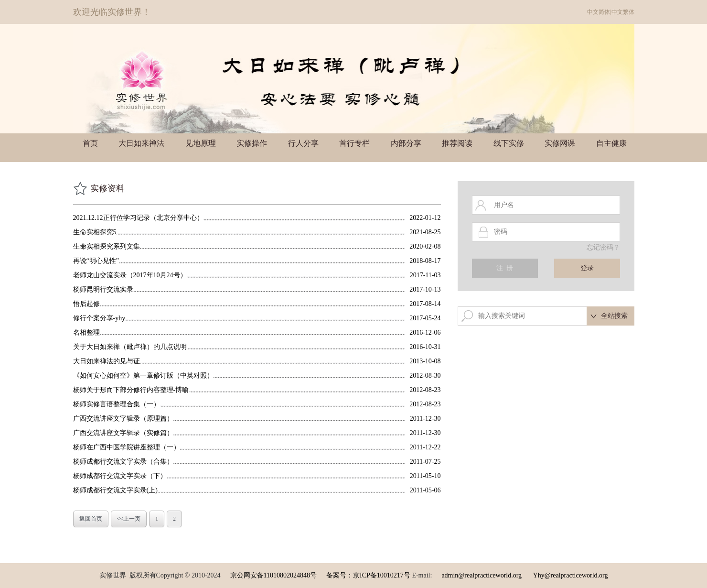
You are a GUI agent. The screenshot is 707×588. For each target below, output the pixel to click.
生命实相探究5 (95, 232)
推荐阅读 (457, 143)
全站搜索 (614, 315)
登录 (587, 268)
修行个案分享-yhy (99, 318)
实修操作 (251, 143)
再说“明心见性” (96, 260)
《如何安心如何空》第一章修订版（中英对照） (143, 375)
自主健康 (611, 143)
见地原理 (200, 143)
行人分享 (303, 143)
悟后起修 (86, 303)
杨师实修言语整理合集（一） (116, 404)
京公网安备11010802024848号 (273, 575)
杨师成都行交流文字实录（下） (120, 475)
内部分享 (406, 143)
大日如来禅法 (141, 143)
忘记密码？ (603, 247)
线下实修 (508, 143)
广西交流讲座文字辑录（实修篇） (123, 432)
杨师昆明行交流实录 (103, 289)
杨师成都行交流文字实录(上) (115, 490)
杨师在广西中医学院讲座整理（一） (126, 447)
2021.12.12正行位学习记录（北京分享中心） (138, 217)
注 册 (504, 268)
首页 (90, 143)
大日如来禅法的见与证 (106, 361)
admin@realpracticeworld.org (481, 575)
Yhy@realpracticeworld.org (570, 575)
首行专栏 (354, 143)
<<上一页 (129, 518)
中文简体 (598, 12)
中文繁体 (622, 12)
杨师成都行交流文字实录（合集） (123, 461)
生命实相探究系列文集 (106, 246)
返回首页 (90, 518)
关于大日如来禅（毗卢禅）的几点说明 (130, 346)
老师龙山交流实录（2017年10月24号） (130, 275)
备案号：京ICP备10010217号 (368, 575)
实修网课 (560, 143)
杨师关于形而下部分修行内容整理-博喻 (131, 389)
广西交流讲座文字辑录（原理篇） (123, 418)
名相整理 (86, 332)
